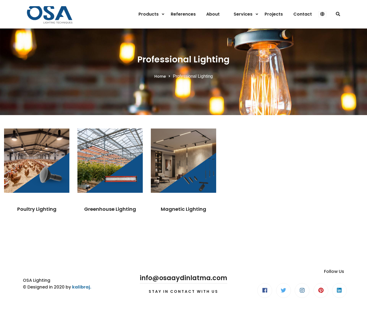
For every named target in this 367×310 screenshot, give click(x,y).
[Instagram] (302, 290)
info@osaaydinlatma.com (183, 277)
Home (160, 76)
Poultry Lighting (36, 209)
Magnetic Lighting (183, 209)
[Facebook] (264, 290)
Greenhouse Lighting (110, 209)
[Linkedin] (339, 290)
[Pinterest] (320, 290)
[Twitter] (283, 290)
